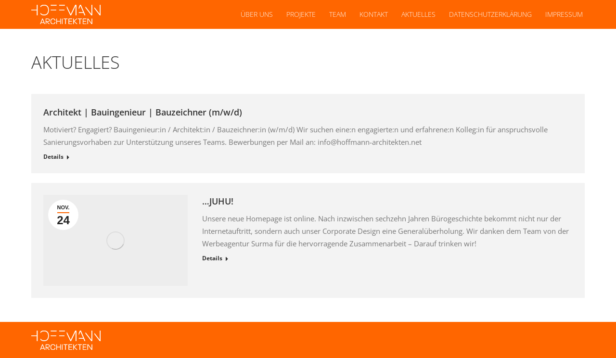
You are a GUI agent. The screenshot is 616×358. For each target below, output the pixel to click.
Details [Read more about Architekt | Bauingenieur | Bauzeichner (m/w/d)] (53, 157)
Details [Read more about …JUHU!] (212, 258)
